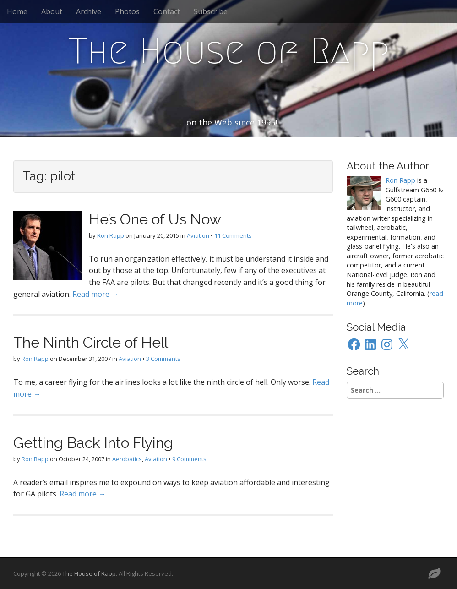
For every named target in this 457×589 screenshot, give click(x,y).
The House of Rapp (228, 51)
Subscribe (211, 11)
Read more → (95, 294)
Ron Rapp (110, 235)
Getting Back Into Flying (93, 442)
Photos (127, 11)
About (51, 11)
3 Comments (163, 358)
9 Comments (189, 459)
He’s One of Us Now (155, 219)
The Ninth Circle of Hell (90, 342)
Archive (88, 11)
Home (17, 11)
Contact (166, 11)
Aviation (198, 235)
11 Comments (233, 235)
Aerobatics (127, 459)
